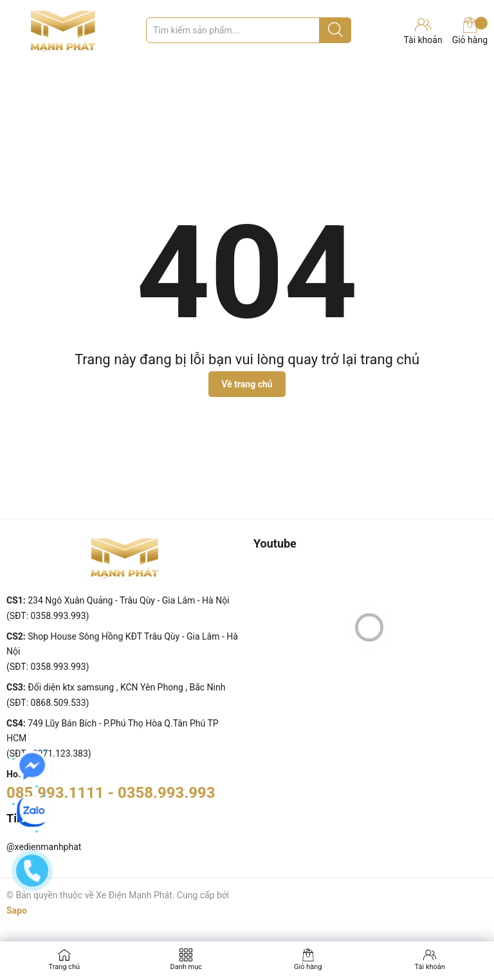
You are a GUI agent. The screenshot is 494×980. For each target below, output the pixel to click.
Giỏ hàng (470, 31)
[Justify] (335, 30)
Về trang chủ (246, 384)
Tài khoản (430, 967)
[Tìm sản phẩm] (248, 30)
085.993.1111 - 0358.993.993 (110, 793)
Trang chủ (64, 967)
